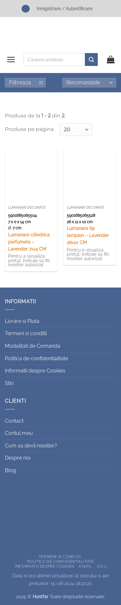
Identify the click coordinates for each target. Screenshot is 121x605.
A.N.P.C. (86, 566)
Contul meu (19, 433)
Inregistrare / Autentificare (64, 8)
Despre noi (17, 458)
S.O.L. (102, 566)
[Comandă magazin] (89, 82)
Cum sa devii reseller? (31, 446)
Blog (10, 470)
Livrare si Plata (22, 321)
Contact (14, 421)
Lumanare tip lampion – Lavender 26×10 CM (88, 235)
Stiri (9, 383)
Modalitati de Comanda (32, 346)
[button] (11, 59)
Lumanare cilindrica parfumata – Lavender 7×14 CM (29, 242)
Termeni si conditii (26, 333)
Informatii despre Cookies (35, 371)
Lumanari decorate (27, 208)
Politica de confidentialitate (36, 358)
